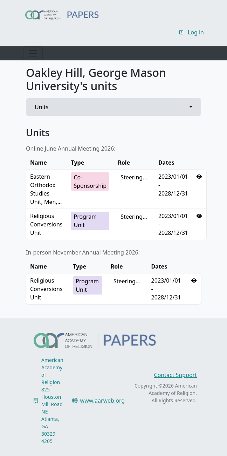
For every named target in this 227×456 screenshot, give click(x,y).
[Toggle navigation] (33, 53)
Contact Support (175, 375)
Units (41, 107)
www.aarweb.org (102, 400)
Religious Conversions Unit (46, 224)
